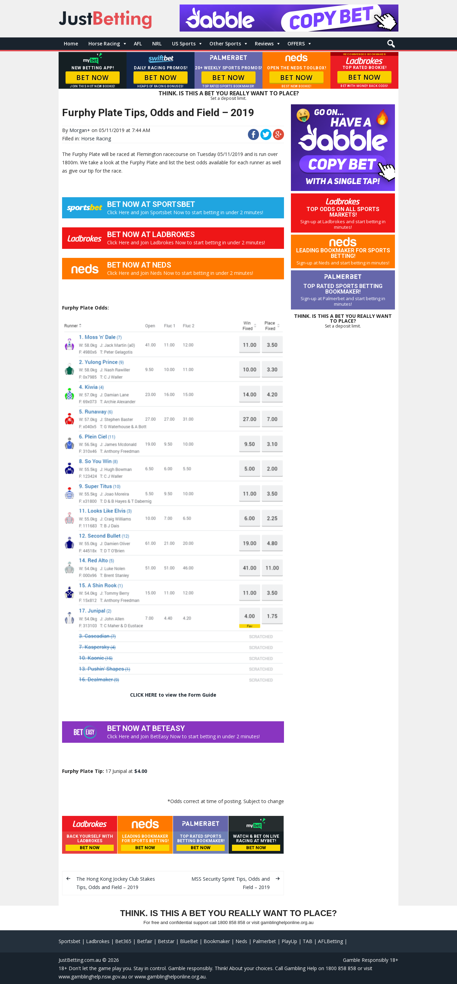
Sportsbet (69, 941)
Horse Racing (104, 43)
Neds (241, 941)
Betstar (166, 941)
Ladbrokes (98, 941)
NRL (157, 43)
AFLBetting (330, 941)
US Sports (184, 43)
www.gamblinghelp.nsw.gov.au (93, 976)
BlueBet (189, 941)
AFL (138, 43)
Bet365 (123, 941)
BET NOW (92, 77)
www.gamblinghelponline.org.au (170, 976)
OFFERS (296, 43)
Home (71, 43)
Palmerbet (264, 941)
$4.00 (140, 771)
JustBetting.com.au (80, 960)
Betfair (144, 941)
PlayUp (289, 941)
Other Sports (225, 43)
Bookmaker (217, 941)
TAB (307, 941)
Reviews (264, 43)
